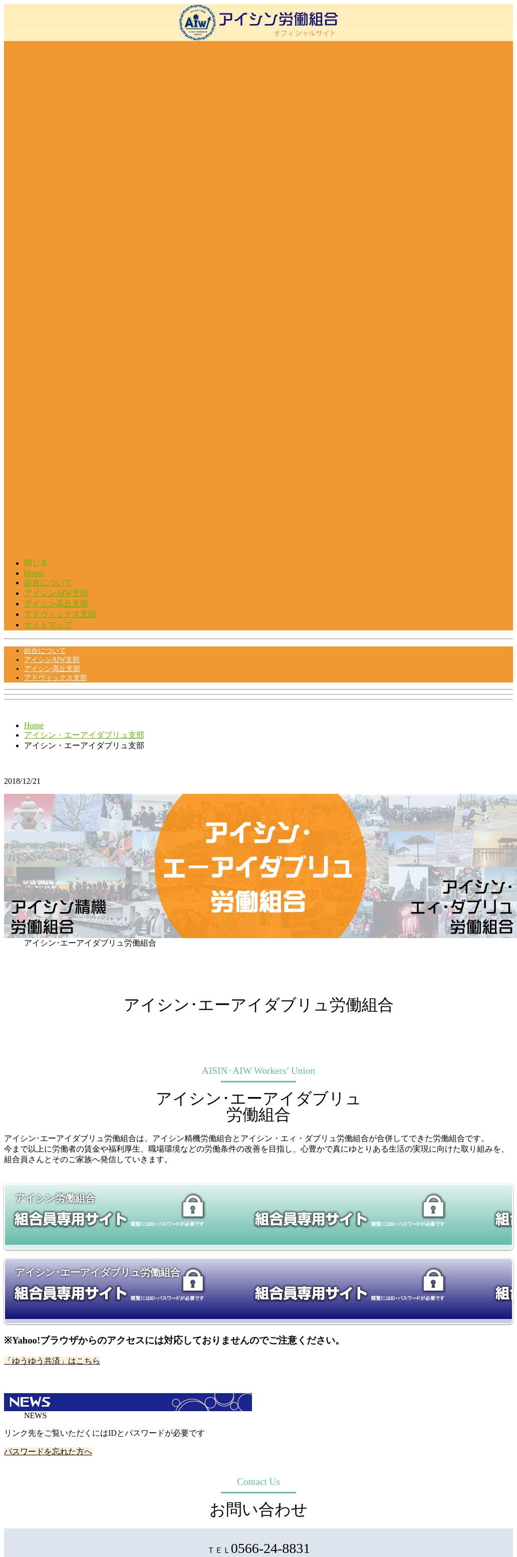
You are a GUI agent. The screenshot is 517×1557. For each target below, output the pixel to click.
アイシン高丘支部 (56, 603)
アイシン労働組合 (55, 1198)
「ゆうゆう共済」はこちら (52, 1361)
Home (34, 573)
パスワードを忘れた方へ (48, 1451)
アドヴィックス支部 (60, 614)
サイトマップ (48, 624)
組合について (48, 582)
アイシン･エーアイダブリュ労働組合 (97, 1272)
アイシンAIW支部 (56, 593)
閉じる (36, 563)
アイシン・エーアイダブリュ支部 (84, 735)
